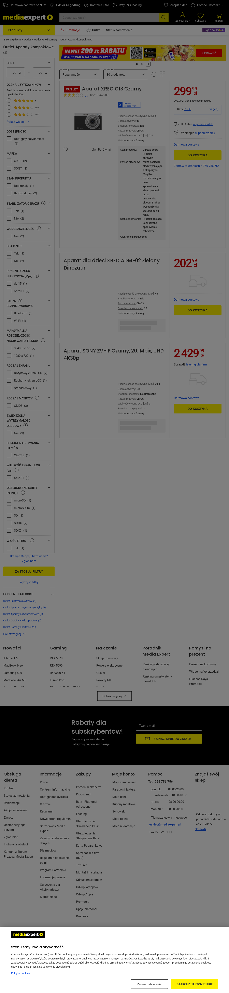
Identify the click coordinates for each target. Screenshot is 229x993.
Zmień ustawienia (149, 984)
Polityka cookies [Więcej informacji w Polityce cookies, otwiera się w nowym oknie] (20, 973)
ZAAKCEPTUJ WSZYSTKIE (194, 984)
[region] (114, 960)
